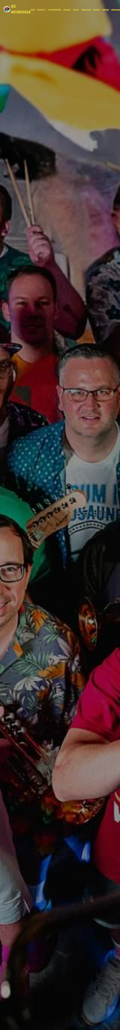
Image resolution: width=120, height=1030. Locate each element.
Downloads (86, 9)
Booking (67, 9)
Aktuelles (41, 9)
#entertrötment (54, 9)
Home (33, 9)
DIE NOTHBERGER (21, 9)
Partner (105, 9)
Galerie (76, 9)
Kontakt (96, 9)
